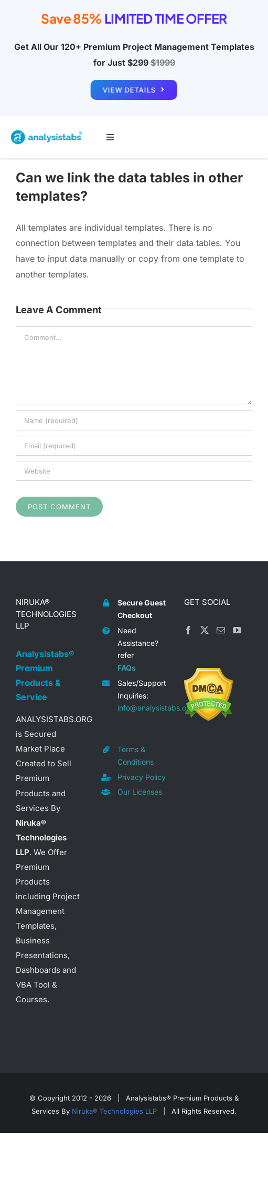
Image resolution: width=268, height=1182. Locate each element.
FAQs (126, 667)
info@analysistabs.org (142, 707)
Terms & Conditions (135, 755)
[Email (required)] (134, 446)
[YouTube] (237, 630)
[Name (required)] (134, 420)
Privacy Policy (141, 777)
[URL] (134, 471)
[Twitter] (204, 630)
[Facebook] (188, 630)
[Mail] (221, 630)
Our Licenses (139, 791)
